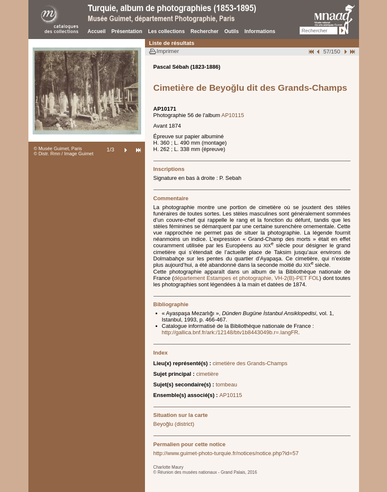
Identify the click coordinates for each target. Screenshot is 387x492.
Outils (231, 31)
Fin (352, 51)
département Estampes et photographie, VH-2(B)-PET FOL (246, 278)
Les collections (166, 31)
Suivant (345, 51)
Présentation (126, 31)
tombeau (226, 384)
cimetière (207, 374)
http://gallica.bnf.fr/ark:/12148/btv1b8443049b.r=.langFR (230, 332)
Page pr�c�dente (319, 51)
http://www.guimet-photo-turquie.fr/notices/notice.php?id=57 (226, 453)
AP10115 (232, 115)
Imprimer (168, 51)
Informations (260, 31)
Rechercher (204, 31)
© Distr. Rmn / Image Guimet (64, 153)
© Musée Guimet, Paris (58, 148)
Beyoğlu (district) (174, 424)
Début (312, 51)
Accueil (97, 31)
